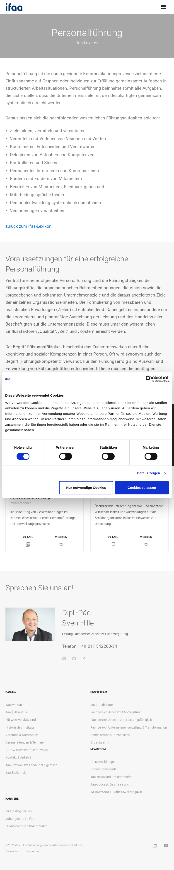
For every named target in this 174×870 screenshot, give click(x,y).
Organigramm (100, 742)
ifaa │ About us (16, 712)
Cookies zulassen (142, 487)
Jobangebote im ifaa (19, 819)
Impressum (33, 851)
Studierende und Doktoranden (26, 826)
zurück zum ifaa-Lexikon (28, 226)
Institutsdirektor (101, 705)
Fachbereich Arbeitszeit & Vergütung (116, 712)
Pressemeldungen (103, 762)
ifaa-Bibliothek (15, 772)
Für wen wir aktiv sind (20, 720)
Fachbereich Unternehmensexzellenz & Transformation (128, 727)
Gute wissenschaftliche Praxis (26, 750)
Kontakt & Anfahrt (18, 757)
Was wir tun (13, 705)
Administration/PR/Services (110, 735)
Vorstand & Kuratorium (21, 735)
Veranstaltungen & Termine (24, 742)
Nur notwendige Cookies (86, 487)
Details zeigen (148, 473)
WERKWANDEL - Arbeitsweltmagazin (116, 792)
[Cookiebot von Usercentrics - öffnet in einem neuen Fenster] (149, 379)
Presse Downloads (103, 769)
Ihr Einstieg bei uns (18, 811)
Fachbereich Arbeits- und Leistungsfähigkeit (121, 720)
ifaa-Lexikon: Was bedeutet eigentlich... (32, 765)
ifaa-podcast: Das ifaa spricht (111, 784)
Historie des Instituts (19, 727)
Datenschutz (13, 851)
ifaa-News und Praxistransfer (111, 777)
